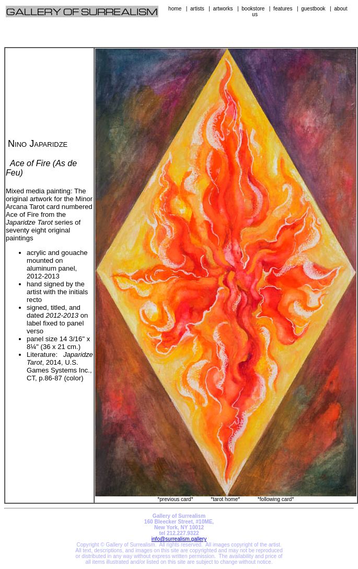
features (282, 8)
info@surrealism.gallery (179, 539)
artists (197, 8)
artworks (223, 8)
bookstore (252, 8)
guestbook (313, 8)
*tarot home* (225, 499)
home (174, 8)
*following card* (276, 499)
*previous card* (175, 499)
